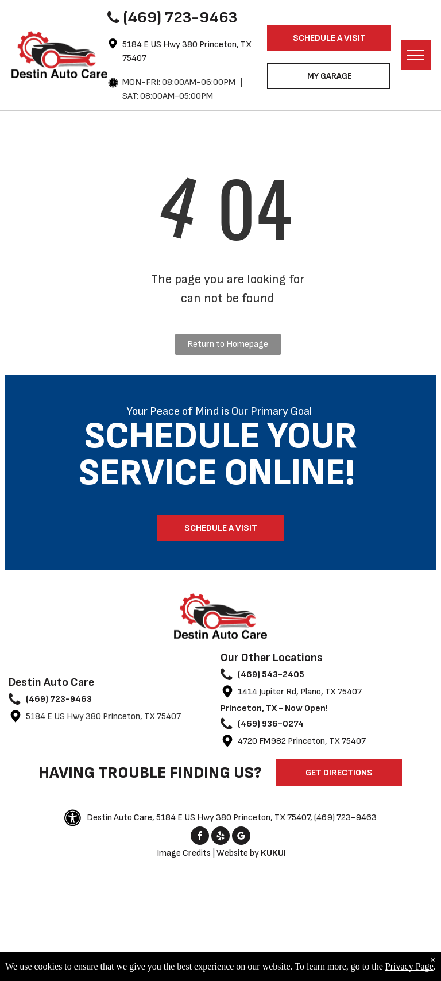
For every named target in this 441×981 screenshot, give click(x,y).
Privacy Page (409, 966)
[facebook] (200, 837)
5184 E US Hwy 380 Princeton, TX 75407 (103, 716)
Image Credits (184, 853)
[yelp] (220, 837)
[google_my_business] (241, 837)
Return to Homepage (227, 344)
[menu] (416, 55)
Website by (237, 853)
